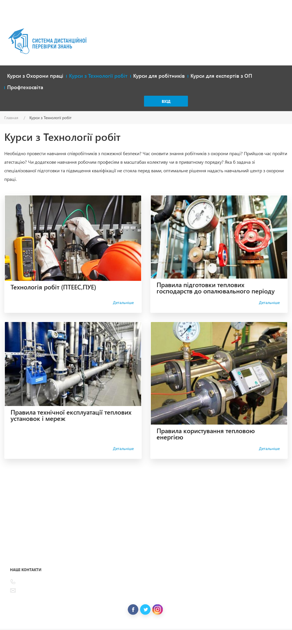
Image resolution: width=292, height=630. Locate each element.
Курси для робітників (159, 75)
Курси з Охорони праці (35, 75)
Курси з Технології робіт (98, 75)
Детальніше (123, 302)
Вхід (166, 101)
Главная (11, 117)
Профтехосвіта (25, 87)
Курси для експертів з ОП (221, 75)
